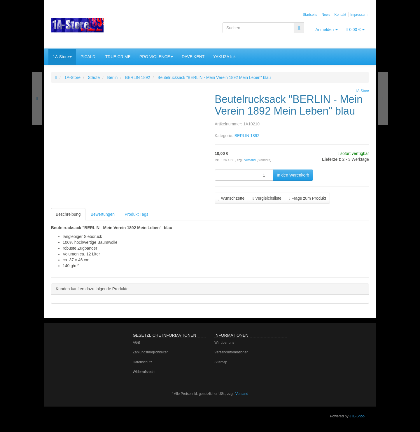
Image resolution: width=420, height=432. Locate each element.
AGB (136, 343)
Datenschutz (142, 362)
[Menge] (244, 175)
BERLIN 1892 (247, 135)
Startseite (310, 15)
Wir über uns (224, 343)
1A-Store (62, 56)
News (326, 15)
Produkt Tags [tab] (136, 214)
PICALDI (88, 56)
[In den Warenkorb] (293, 175)
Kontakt (340, 15)
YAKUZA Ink (224, 56)
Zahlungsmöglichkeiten (151, 352)
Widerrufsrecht (144, 372)
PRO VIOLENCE (156, 56)
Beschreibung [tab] (68, 214)
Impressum (359, 15)
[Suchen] (258, 27)
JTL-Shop (357, 416)
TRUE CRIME (118, 56)
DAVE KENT (193, 56)
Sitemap (220, 362)
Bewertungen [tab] (103, 214)
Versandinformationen (231, 352)
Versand (250, 160)
